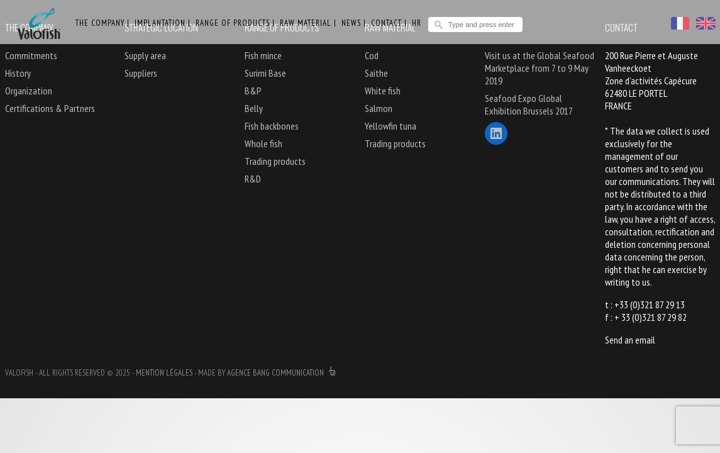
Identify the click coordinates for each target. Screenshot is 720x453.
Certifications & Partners (50, 108)
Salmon (378, 108)
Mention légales (164, 372)
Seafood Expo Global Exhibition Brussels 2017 (529, 104)
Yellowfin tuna (390, 126)
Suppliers (141, 73)
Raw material (305, 23)
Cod (372, 55)
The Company (100, 23)
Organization (28, 90)
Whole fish (263, 143)
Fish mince (263, 55)
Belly (254, 108)
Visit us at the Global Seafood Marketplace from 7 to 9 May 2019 (539, 68)
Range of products (233, 23)
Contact (386, 23)
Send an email (630, 339)
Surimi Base (265, 73)
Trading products (275, 161)
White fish (383, 90)
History (18, 73)
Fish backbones (272, 126)
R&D (253, 178)
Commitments (31, 55)
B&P (253, 90)
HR (416, 23)
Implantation (160, 23)
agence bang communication (281, 372)
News (351, 23)
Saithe (376, 73)
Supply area (145, 55)
